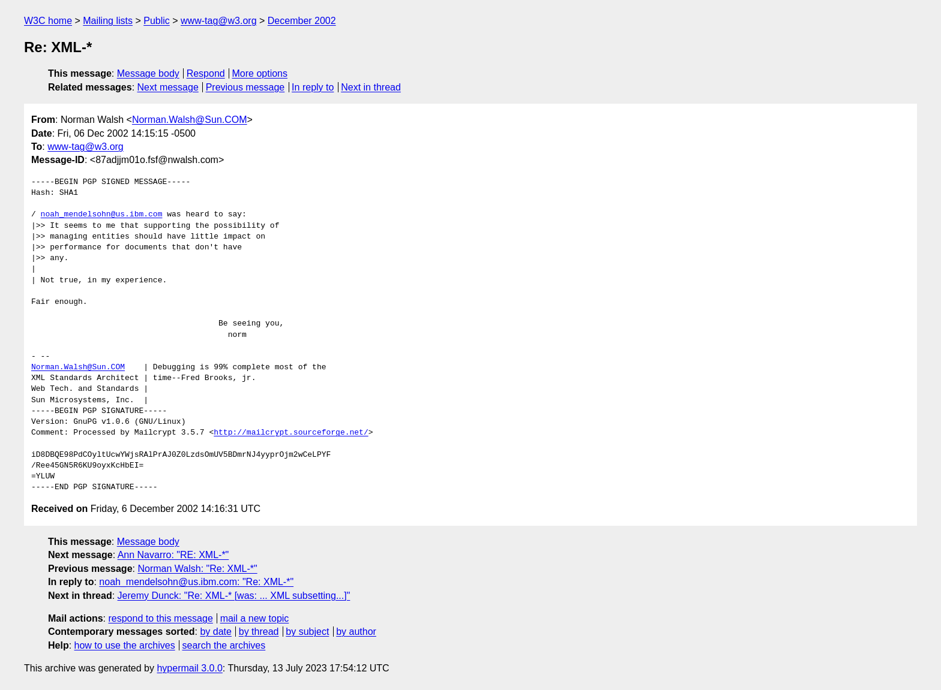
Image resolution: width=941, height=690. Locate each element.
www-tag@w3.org (219, 21)
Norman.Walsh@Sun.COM (189, 120)
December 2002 (302, 21)
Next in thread (371, 87)
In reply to (313, 87)
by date (215, 631)
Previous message (245, 87)
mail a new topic (254, 618)
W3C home (48, 21)
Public (156, 21)
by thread (259, 631)
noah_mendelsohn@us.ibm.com (102, 214)
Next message (168, 87)
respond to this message (160, 618)
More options (260, 73)
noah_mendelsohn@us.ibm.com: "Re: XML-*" (196, 582)
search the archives (224, 645)
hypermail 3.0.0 (189, 668)
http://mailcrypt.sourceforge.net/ (291, 432)
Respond (206, 73)
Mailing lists (108, 21)
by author (356, 631)
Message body (148, 73)
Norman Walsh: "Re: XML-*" (197, 569)
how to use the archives (124, 645)
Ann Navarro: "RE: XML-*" (173, 555)
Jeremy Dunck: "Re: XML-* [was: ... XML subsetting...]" (234, 595)
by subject (307, 631)
